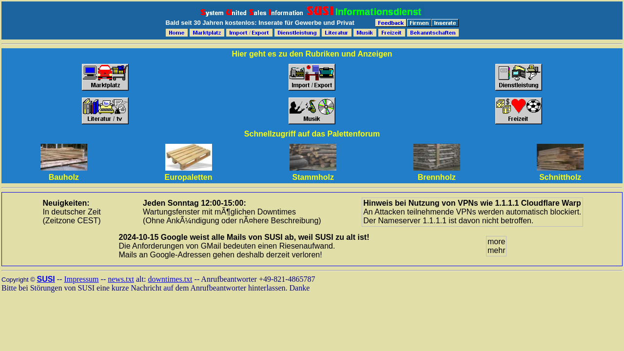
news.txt (121, 279)
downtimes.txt (170, 279)
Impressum (81, 279)
